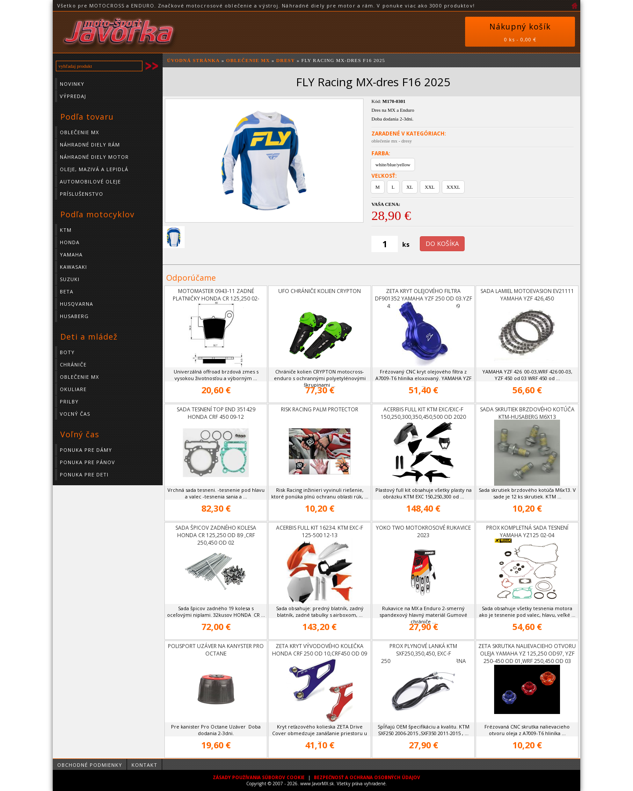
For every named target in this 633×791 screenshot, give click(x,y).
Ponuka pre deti (84, 474)
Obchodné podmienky (89, 765)
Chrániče (73, 364)
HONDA (70, 242)
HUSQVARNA (76, 303)
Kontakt (144, 765)
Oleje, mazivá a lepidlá (94, 169)
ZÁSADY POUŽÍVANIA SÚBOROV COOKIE (259, 777)
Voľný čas (75, 413)
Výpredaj (73, 96)
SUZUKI (70, 279)
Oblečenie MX (79, 132)
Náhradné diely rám (90, 144)
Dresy (285, 60)
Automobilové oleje (90, 181)
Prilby (69, 401)
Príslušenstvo (81, 193)
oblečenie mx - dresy (391, 140)
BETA (66, 291)
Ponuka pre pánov (87, 462)
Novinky (72, 84)
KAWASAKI (73, 267)
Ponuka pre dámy (86, 450)
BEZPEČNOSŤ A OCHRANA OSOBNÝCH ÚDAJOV (367, 777)
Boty (67, 352)
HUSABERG (74, 316)
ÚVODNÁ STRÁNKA (193, 60)
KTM (66, 230)
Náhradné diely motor (94, 157)
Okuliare (73, 389)
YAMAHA (71, 254)
